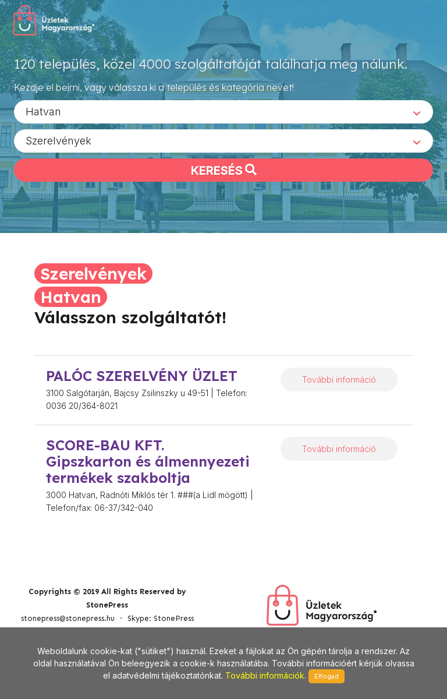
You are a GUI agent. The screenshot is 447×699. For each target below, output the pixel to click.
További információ (339, 379)
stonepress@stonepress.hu (68, 618)
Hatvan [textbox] (43, 111)
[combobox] (223, 111)
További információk (264, 675)
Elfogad (326, 676)
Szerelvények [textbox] (58, 140)
